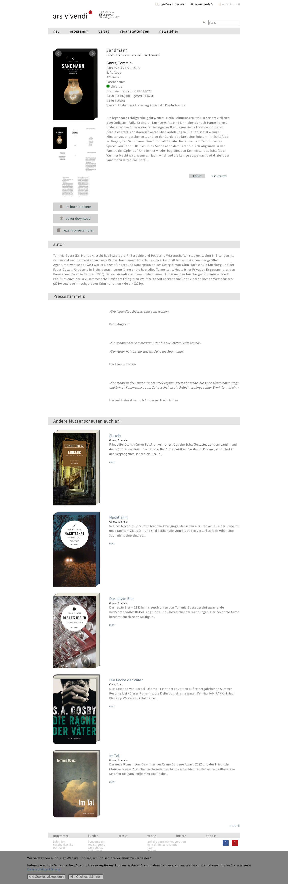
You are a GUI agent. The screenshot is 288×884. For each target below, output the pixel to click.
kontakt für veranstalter (163, 844)
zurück (235, 825)
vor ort (151, 850)
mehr (112, 462)
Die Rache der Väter (126, 680)
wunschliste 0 (231, 4)
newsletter (168, 31)
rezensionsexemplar (75, 230)
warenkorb (201, 4)
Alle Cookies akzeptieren (46, 876)
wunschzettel (219, 176)
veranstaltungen (134, 31)
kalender (59, 841)
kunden (93, 835)
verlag (104, 31)
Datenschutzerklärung (44, 869)
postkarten (60, 847)
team (150, 847)
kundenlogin (96, 841)
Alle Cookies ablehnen (86, 876)
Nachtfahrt (118, 517)
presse (123, 835)
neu (56, 31)
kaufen (197, 176)
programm (79, 31)
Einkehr (115, 436)
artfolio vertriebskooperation (166, 841)
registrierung (96, 844)
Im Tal (114, 756)
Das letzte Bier (121, 599)
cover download (75, 219)
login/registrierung (171, 4)
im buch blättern (75, 207)
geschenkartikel (63, 844)
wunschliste (95, 847)
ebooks (211, 835)
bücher (181, 835)
